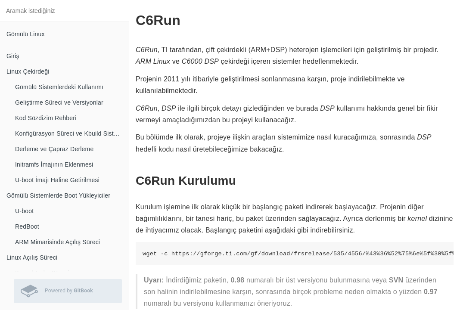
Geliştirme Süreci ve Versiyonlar (59, 102)
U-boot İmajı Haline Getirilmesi (57, 180)
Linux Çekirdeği (28, 71)
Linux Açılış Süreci (31, 257)
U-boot (24, 211)
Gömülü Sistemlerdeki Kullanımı (59, 87)
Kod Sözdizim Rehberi (46, 118)
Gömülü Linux (25, 34)
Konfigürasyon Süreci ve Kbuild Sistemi (69, 133)
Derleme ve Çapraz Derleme (54, 149)
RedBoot (27, 226)
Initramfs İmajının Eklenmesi (54, 164)
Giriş (12, 56)
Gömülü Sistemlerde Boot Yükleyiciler (58, 195)
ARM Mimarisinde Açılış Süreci (57, 242)
